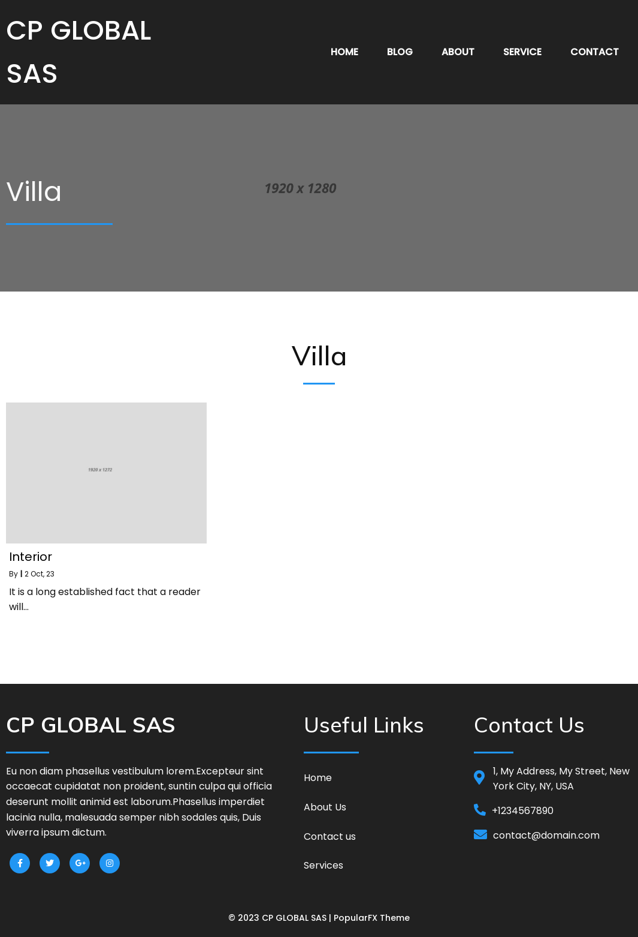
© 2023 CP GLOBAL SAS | (281, 918)
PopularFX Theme (372, 918)
